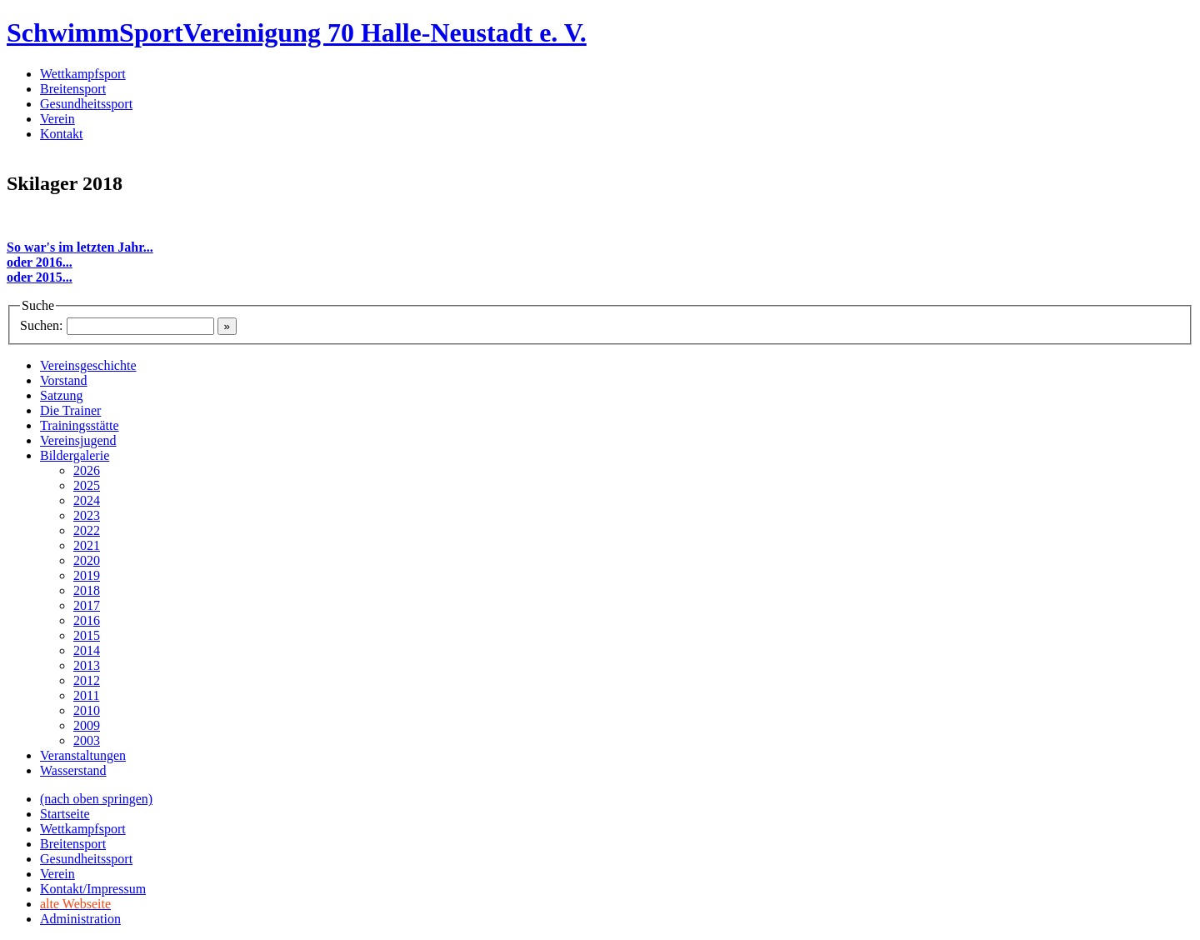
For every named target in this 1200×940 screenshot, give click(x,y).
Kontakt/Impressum (93, 889)
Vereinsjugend (78, 440)
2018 (86, 590)
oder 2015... (39, 277)
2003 (86, 740)
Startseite (65, 814)
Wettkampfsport (83, 74)
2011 (86, 695)
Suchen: (41, 325)
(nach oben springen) (96, 799)
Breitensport (73, 89)
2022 (86, 530)
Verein (57, 119)
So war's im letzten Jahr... (80, 247)
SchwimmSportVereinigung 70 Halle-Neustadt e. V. (297, 33)
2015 (86, 635)
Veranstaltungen (83, 755)
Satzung (61, 395)
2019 (86, 575)
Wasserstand (73, 770)
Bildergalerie (74, 455)
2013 (86, 665)
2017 (86, 605)
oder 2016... (39, 262)
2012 (86, 680)
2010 (86, 710)
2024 (86, 500)
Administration (80, 919)
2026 (86, 470)
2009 (86, 725)
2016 (86, 620)
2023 (86, 515)
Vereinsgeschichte (88, 365)
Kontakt (61, 134)
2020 (86, 560)
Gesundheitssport (86, 104)
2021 (86, 545)
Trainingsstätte (79, 425)
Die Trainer (70, 410)
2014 (86, 650)
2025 (86, 485)
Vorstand (64, 380)
